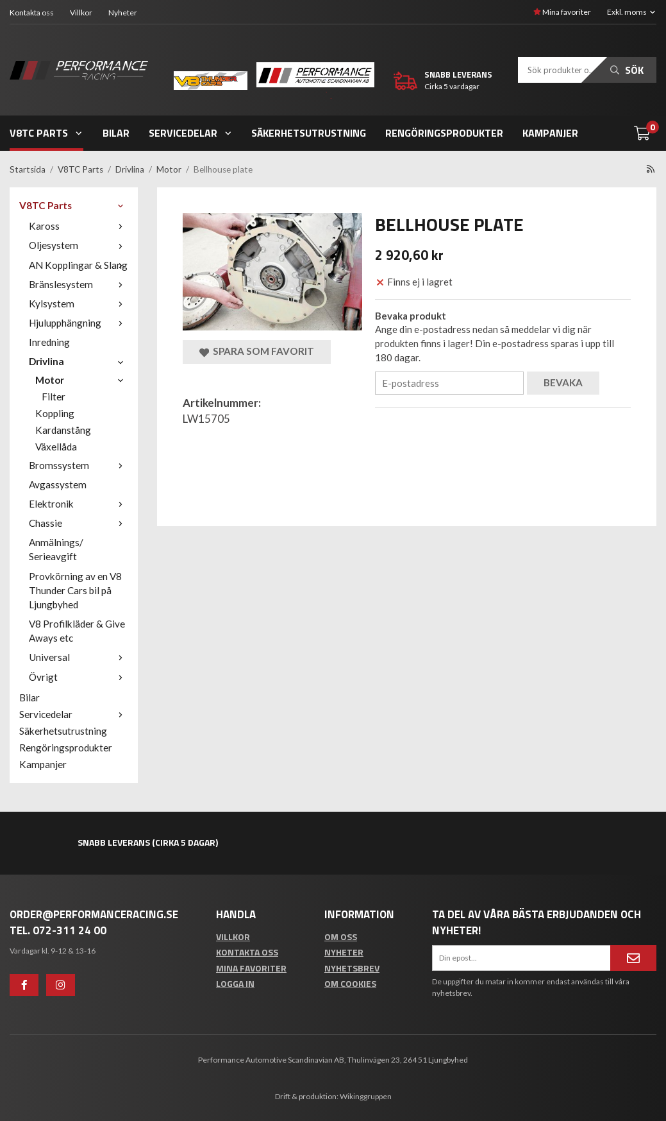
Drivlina (78, 361)
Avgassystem (58, 484)
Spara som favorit (256, 351)
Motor (81, 380)
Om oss (340, 936)
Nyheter (122, 12)
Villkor (81, 12)
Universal (78, 657)
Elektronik (78, 503)
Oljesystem (78, 245)
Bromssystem (78, 465)
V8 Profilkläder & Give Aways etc (77, 631)
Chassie (78, 523)
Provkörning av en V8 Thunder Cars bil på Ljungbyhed (75, 590)
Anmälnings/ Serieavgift (56, 549)
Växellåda (56, 446)
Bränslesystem (78, 284)
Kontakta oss (32, 12)
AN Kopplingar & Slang (78, 265)
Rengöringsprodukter (444, 133)
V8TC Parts (46, 133)
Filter (53, 396)
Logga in (235, 983)
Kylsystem (78, 303)
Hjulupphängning (78, 323)
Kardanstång (63, 430)
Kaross (78, 226)
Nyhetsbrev (351, 968)
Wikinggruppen (366, 1096)
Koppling (54, 413)
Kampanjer (550, 133)
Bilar (116, 133)
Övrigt (78, 677)
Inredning (49, 342)
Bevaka (563, 382)
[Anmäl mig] (633, 958)
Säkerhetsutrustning (308, 133)
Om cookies (350, 983)
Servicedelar (191, 133)
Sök (627, 70)
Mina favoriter (562, 12)
